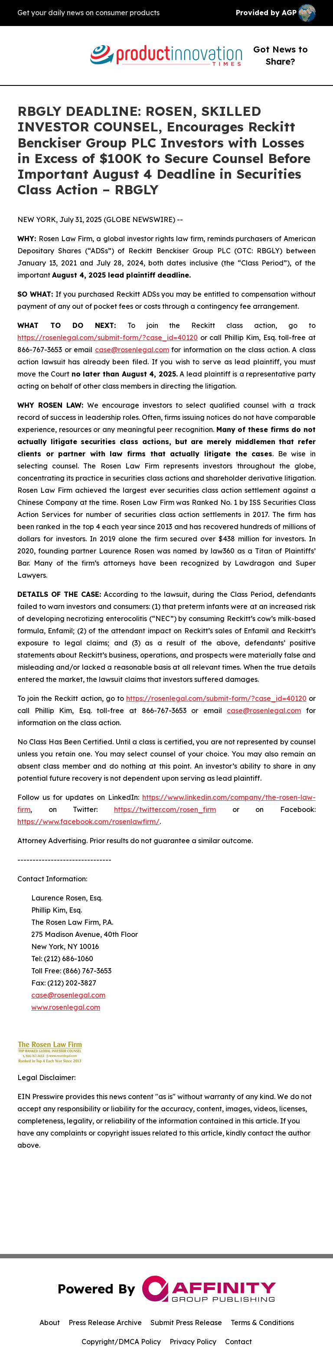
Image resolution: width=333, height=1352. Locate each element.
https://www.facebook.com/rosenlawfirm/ (88, 821)
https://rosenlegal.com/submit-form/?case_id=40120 (107, 337)
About (49, 1322)
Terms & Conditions (262, 1322)
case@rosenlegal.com (132, 349)
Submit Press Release (186, 1322)
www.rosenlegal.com (65, 1007)
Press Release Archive (105, 1322)
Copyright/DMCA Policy (121, 1341)
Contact (238, 1341)
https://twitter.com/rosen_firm (165, 809)
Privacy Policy (193, 1341)
